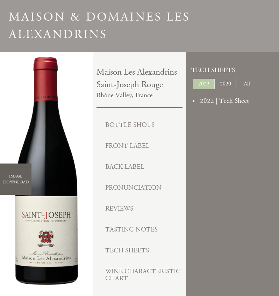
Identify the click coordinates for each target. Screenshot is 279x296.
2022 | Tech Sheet (224, 101)
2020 (225, 84)
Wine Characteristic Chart (142, 275)
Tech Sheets (127, 250)
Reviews (119, 208)
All (247, 84)
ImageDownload (16, 179)
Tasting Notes (131, 229)
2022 (203, 84)
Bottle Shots (130, 125)
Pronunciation (133, 187)
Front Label (127, 146)
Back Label (124, 166)
